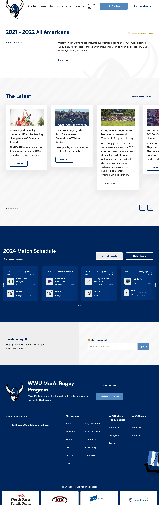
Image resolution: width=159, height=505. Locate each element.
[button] (54, 6)
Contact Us (92, 6)
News (43, 6)
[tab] (109, 256)
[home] (15, 6)
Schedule (32, 6)
